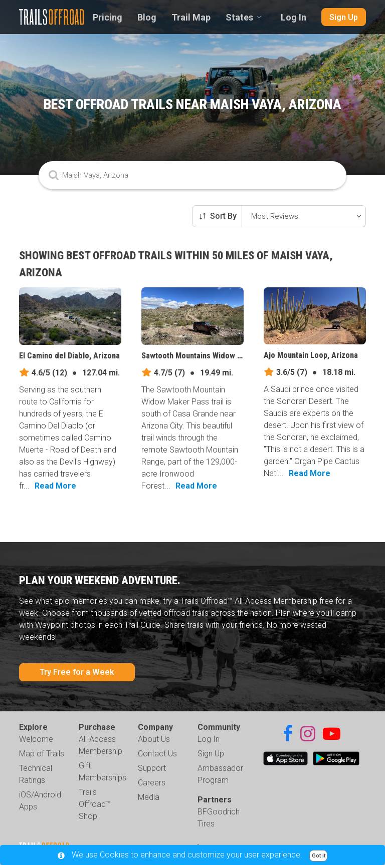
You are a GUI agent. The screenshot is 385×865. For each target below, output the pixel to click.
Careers (151, 782)
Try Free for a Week (77, 672)
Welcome (36, 739)
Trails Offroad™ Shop (95, 804)
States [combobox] (239, 17)
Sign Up (343, 17)
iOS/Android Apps (40, 800)
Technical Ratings (35, 774)
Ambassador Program (220, 774)
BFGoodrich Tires (219, 817)
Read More (55, 486)
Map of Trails (41, 753)
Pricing (107, 17)
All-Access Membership (100, 745)
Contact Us (157, 753)
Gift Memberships (102, 771)
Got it (318, 855)
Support (152, 768)
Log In (293, 17)
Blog (146, 17)
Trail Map (191, 17)
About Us (154, 739)
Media (148, 797)
